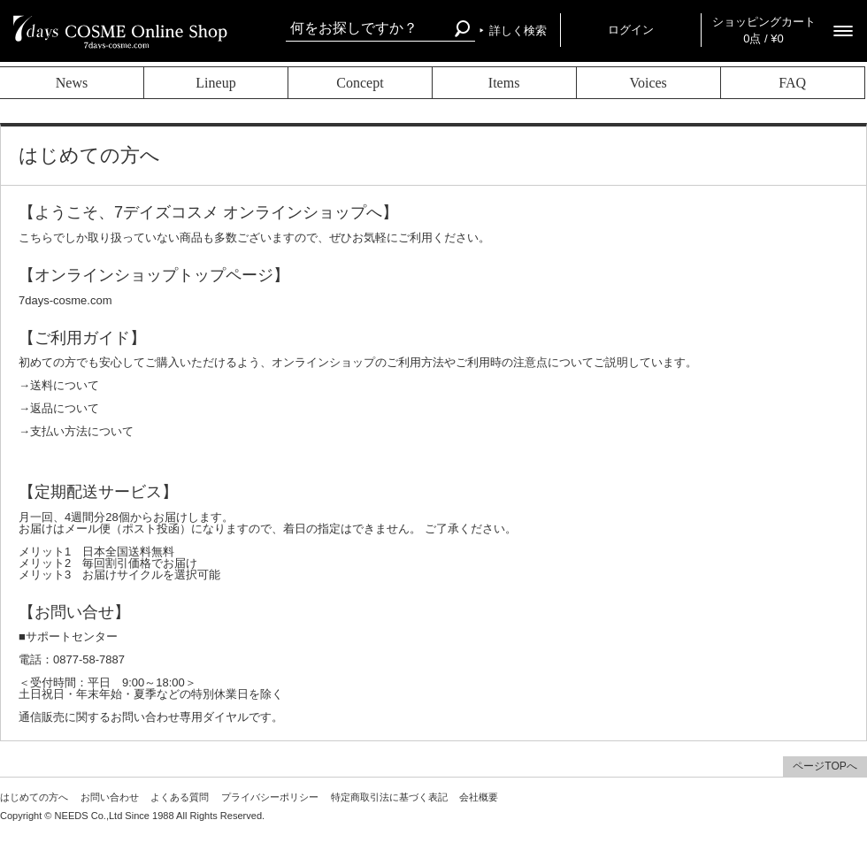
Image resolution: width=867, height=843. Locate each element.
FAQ (792, 82)
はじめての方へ (34, 797)
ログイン (631, 29)
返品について (64, 408)
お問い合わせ (110, 797)
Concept (359, 82)
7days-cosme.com (65, 300)
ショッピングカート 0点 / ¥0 (764, 30)
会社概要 (478, 797)
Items (504, 82)
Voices (647, 82)
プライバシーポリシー (269, 797)
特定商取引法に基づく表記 (389, 797)
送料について (64, 385)
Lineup (215, 82)
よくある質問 (179, 797)
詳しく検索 (518, 30)
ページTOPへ (824, 766)
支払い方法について (82, 431)
